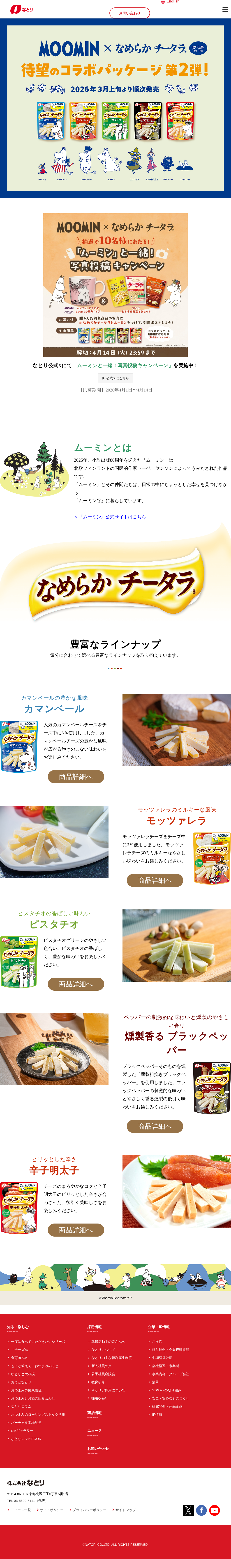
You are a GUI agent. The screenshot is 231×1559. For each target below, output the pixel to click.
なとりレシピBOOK (26, 1439)
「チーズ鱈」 (21, 1350)
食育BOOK (19, 1358)
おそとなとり (21, 1382)
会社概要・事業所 (165, 1366)
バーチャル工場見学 (26, 1422)
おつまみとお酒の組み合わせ (33, 1398)
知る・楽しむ (18, 1327)
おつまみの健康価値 (26, 1390)
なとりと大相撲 (23, 1374)
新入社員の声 (101, 1366)
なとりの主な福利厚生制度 (111, 1358)
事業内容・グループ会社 (170, 1374)
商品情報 (94, 1413)
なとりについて (103, 1350)
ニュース (94, 1431)
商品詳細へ (76, 776)
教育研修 (98, 1382)
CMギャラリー (22, 1431)
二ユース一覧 (21, 1510)
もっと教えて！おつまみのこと (34, 1366)
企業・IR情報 (159, 1327)
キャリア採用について (108, 1390)
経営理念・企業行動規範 (170, 1350)
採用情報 (94, 1327)
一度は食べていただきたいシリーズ (38, 1341)
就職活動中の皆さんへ (108, 1341)
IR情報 (157, 1414)
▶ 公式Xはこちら (115, 378)
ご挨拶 (157, 1341)
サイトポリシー (52, 1510)
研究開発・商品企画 (167, 1406)
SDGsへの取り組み (166, 1390)
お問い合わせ (130, 13)
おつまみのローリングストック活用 (38, 1414)
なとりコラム (21, 1406)
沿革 (155, 1382)
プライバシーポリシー (89, 1510)
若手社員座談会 (103, 1374)
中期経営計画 (162, 1358)
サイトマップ (126, 1510)
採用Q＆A (98, 1398)
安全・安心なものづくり (170, 1398)
